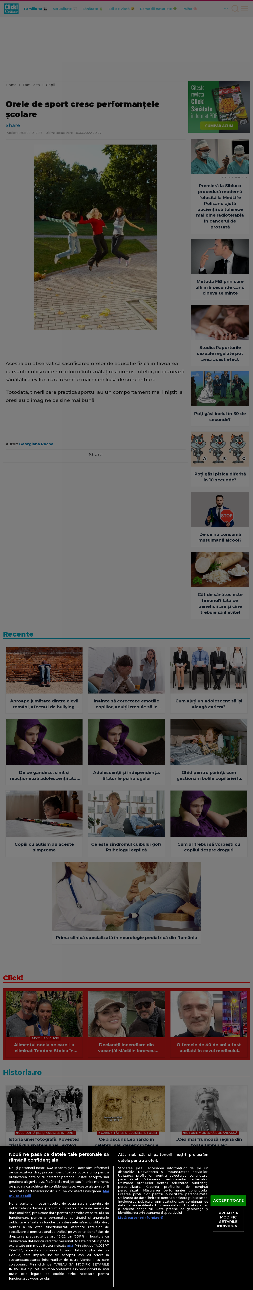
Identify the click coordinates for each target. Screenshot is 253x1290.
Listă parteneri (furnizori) (140, 1217)
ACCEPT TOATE (228, 1200)
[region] (126, 1218)
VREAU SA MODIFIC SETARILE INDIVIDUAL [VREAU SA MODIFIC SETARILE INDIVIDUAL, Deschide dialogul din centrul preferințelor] (228, 1219)
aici (70, 1245)
